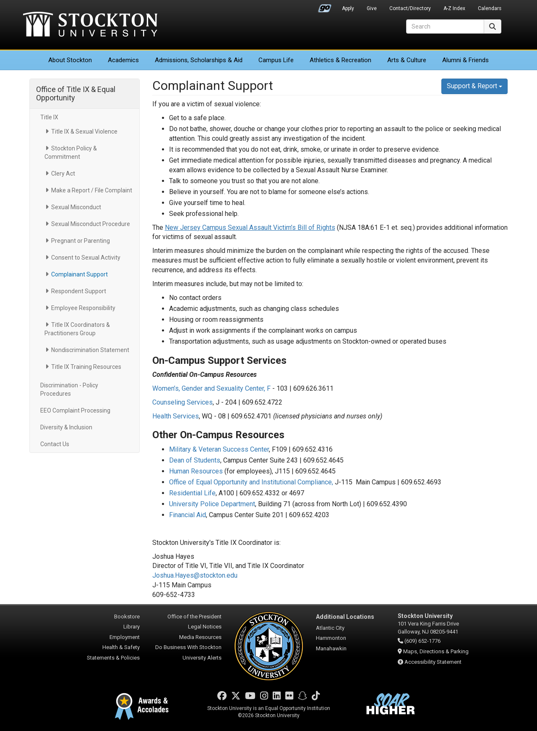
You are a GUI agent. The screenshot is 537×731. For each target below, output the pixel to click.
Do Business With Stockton (188, 647)
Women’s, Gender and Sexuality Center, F (211, 388)
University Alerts (202, 658)
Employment (124, 637)
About (70, 60)
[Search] (445, 26)
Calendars (489, 8)
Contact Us (54, 444)
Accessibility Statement (432, 662)
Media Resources (200, 637)
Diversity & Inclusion (66, 427)
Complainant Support (79, 274)
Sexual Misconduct (76, 207)
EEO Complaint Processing (75, 410)
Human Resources (196, 471)
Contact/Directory (410, 8)
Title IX (49, 117)
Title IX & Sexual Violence (84, 131)
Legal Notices (205, 626)
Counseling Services (182, 402)
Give (372, 8)
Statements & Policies (113, 658)
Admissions (198, 60)
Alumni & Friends (465, 60)
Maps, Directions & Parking (436, 651)
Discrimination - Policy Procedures (69, 389)
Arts (406, 60)
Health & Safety (121, 647)
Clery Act (63, 173)
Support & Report (474, 86)
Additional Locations (345, 616)
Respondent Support (78, 291)
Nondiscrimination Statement (90, 350)
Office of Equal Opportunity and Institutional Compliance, (251, 482)
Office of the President (194, 616)
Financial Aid (187, 515)
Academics (123, 60)
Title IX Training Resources (86, 366)
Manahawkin (331, 648)
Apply (348, 8)
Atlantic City (330, 628)
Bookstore (127, 616)
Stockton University (90, 25)
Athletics (340, 60)
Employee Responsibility (83, 308)
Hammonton (331, 638)
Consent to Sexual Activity (85, 257)
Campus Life (276, 60)
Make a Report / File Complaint (91, 190)
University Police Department (212, 504)
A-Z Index (454, 8)
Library (131, 626)
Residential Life (192, 493)
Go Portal (324, 6)
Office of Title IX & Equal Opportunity (75, 93)
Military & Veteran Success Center (219, 449)
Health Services (175, 416)
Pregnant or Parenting (80, 240)
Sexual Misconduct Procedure (90, 224)
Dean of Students (194, 460)
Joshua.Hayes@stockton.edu (194, 575)
